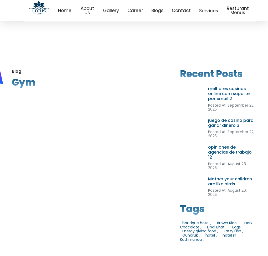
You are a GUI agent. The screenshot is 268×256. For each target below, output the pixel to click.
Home (64, 10)
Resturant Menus (238, 10)
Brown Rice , (228, 223)
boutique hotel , (196, 223)
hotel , (211, 235)
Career (135, 10)
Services (208, 11)
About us (87, 10)
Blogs (157, 10)
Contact (181, 10)
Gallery (111, 10)
